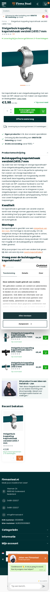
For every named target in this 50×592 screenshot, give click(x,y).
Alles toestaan (25, 316)
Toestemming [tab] (9, 273)
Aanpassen (25, 324)
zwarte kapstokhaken (33, 252)
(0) (13, 34)
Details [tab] (25, 273)
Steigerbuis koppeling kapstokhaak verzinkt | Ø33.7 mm (11, 438)
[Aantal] (13, 458)
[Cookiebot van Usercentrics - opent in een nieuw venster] (36, 266)
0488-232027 (13, 500)
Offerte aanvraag (25, 119)
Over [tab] (41, 273)
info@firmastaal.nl (15, 514)
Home (4, 21)
